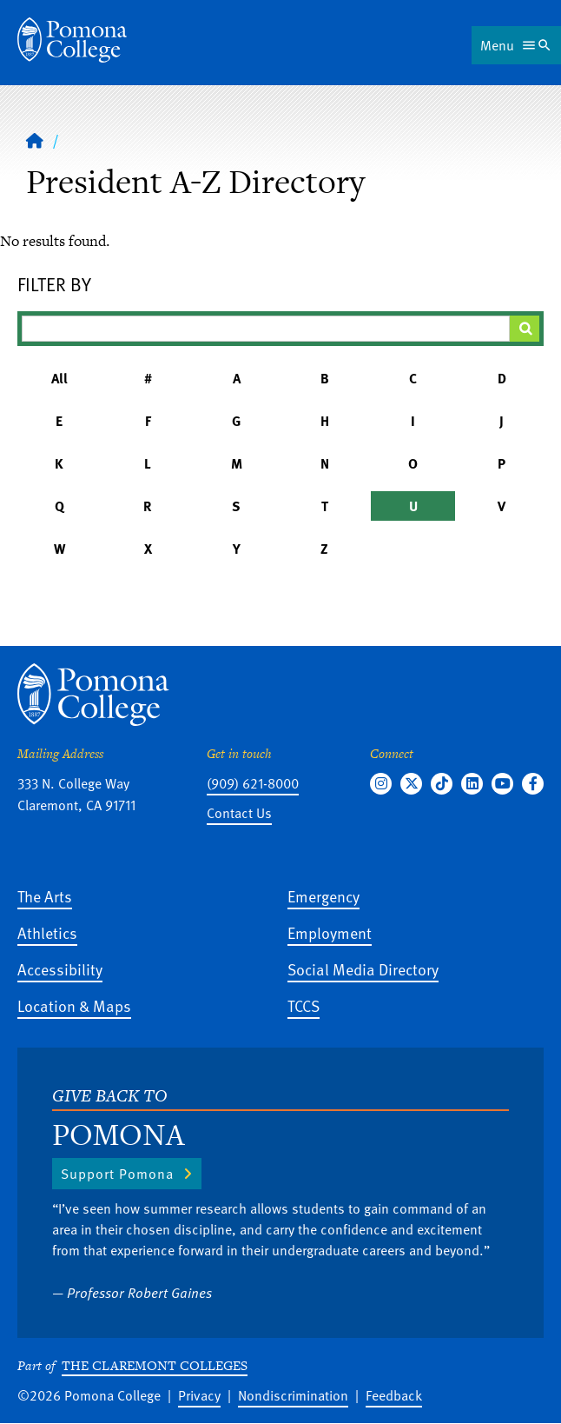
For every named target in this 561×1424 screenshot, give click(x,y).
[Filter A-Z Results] (266, 329)
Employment (329, 932)
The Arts (44, 896)
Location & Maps (74, 1005)
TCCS (303, 1005)
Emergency (323, 896)
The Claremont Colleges (155, 1365)
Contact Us (239, 812)
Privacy (199, 1395)
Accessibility (59, 969)
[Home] (72, 40)
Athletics (47, 932)
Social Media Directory (363, 969)
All (59, 378)
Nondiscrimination (293, 1395)
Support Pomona (117, 1173)
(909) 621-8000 (253, 783)
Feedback (394, 1395)
